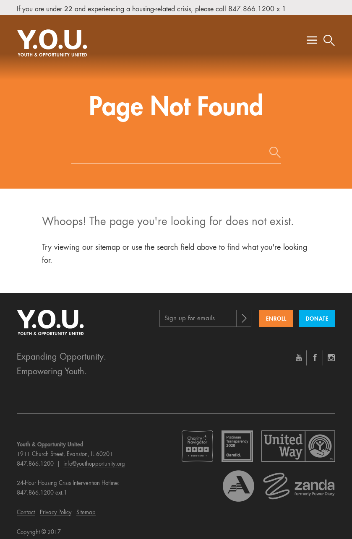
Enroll (276, 313)
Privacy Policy (55, 507)
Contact (26, 507)
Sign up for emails (189, 313)
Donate (317, 313)
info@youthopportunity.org (94, 458)
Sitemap (86, 507)
